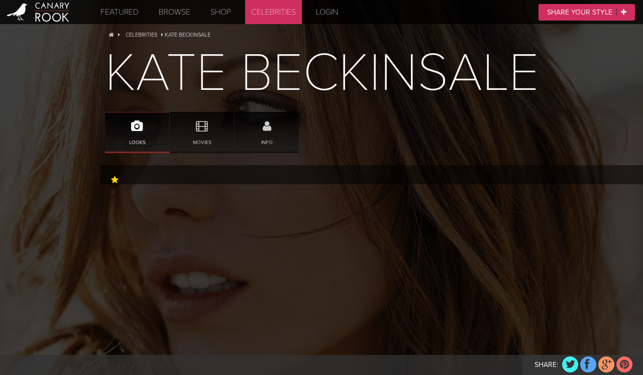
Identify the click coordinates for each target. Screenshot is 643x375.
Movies (202, 128)
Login (327, 12)
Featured (119, 12)
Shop (220, 12)
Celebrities (273, 12)
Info (267, 128)
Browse (174, 12)
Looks (137, 128)
